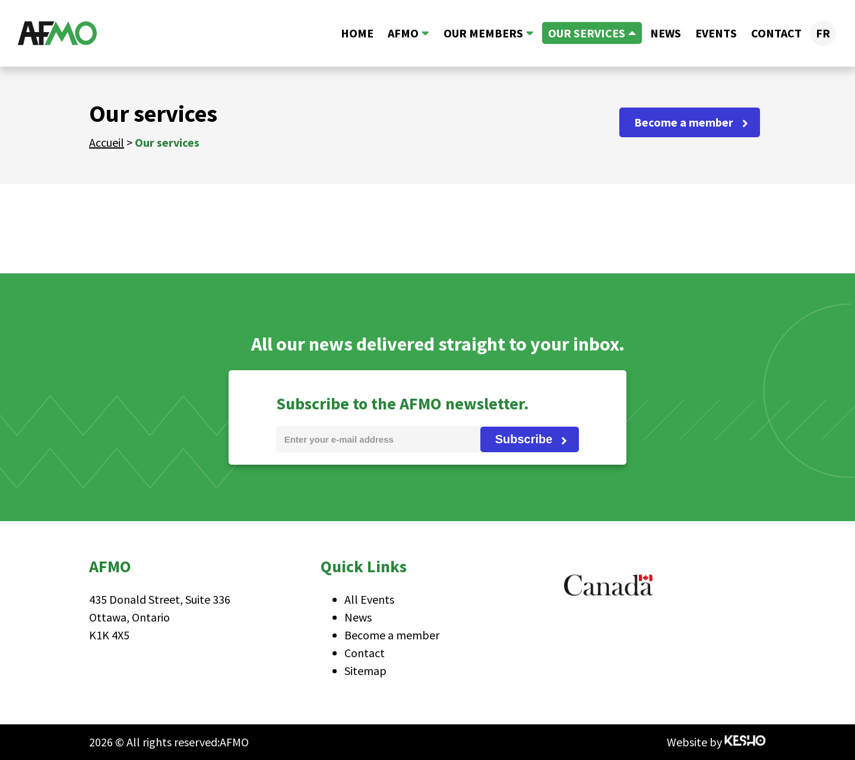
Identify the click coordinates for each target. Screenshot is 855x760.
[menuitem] (823, 33)
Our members (483, 33)
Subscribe (524, 439)
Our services (586, 33)
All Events (369, 599)
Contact (776, 33)
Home (357, 33)
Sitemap (365, 670)
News (665, 33)
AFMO (403, 33)
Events (716, 33)
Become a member (683, 122)
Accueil (106, 142)
